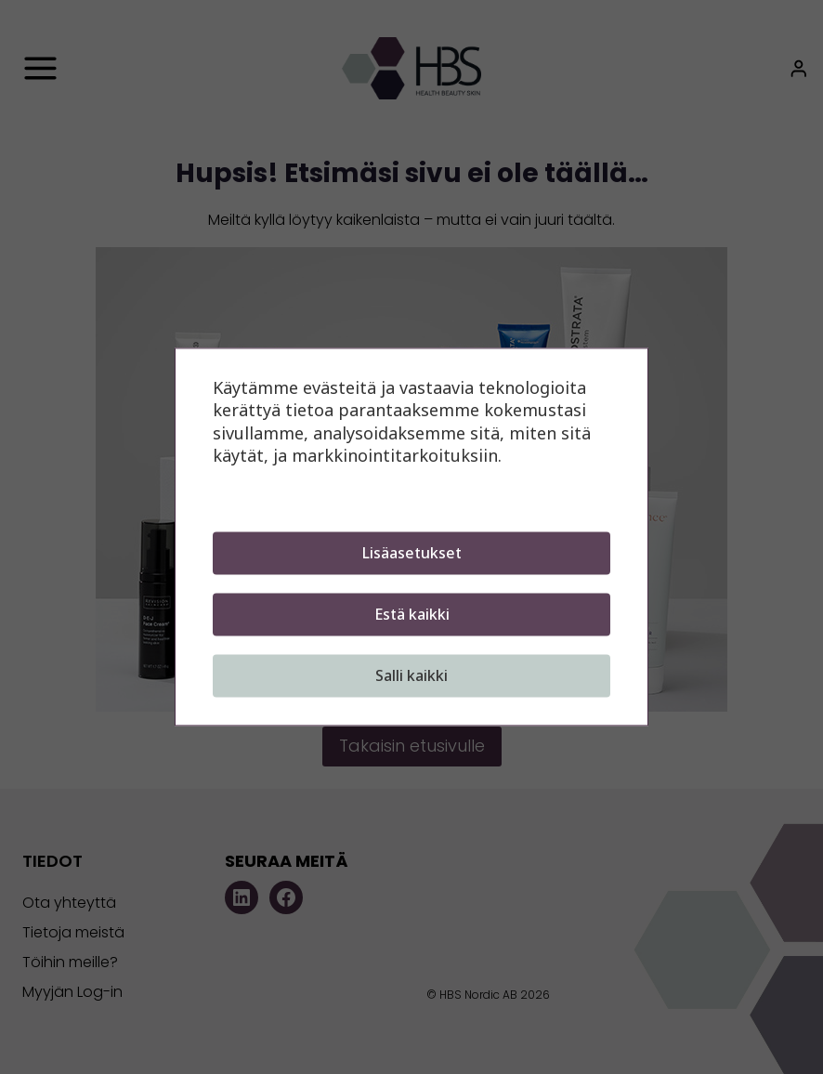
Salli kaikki (411, 676)
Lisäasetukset (412, 554)
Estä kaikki (412, 615)
